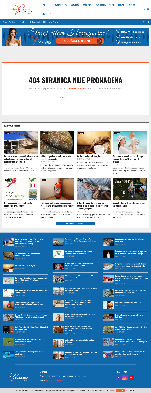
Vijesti (46, 4)
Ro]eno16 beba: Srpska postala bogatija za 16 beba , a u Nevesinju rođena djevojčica (92, 205)
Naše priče (87, 4)
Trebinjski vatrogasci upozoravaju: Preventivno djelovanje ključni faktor (56, 204)
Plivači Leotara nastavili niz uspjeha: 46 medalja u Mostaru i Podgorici (130, 352)
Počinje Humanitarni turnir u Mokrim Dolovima (129, 316)
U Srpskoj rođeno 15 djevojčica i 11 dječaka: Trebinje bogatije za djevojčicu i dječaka (131, 264)
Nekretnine (101, 4)
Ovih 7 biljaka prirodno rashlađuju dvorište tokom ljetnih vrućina (131, 328)
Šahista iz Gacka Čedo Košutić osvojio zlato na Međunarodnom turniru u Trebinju (131, 252)
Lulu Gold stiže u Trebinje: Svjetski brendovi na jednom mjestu (31, 328)
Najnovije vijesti (12, 125)
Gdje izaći (75, 4)
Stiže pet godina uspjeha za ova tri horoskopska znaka (55, 157)
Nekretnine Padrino (50, 22)
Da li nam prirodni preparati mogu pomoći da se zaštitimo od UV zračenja (128, 159)
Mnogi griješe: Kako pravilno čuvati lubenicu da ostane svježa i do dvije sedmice (78, 328)
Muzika (132, 4)
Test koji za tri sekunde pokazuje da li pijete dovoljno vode (29, 352)
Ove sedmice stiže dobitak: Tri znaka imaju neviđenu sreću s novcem (131, 291)
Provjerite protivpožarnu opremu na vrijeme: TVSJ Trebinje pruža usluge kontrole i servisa (131, 278)
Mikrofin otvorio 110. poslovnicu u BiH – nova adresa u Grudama (80, 277)
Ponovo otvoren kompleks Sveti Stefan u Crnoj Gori (130, 240)
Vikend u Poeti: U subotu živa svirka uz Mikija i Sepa (129, 204)
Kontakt (47, 14)
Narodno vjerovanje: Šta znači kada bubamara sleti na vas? (28, 340)
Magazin (122, 4)
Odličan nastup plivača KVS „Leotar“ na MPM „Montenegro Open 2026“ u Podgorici (131, 340)
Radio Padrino (35, 22)
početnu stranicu (77, 88)
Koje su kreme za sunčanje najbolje (128, 302)
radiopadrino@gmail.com (55, 380)
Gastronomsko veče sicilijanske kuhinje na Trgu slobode (18, 204)
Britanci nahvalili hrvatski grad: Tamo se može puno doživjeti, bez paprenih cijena (80, 240)
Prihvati (120, 390)
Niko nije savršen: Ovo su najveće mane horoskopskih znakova (80, 315)
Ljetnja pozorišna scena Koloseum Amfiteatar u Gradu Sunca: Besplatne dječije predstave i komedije (79, 302)
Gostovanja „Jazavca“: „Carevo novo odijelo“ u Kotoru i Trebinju (79, 264)
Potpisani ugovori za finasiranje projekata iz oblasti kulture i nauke (81, 353)
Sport (112, 4)
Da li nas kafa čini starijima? (90, 156)
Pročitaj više (130, 390)
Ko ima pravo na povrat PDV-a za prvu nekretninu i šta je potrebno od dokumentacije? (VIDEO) (21, 159)
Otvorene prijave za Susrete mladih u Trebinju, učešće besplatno (79, 252)
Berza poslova (61, 4)
